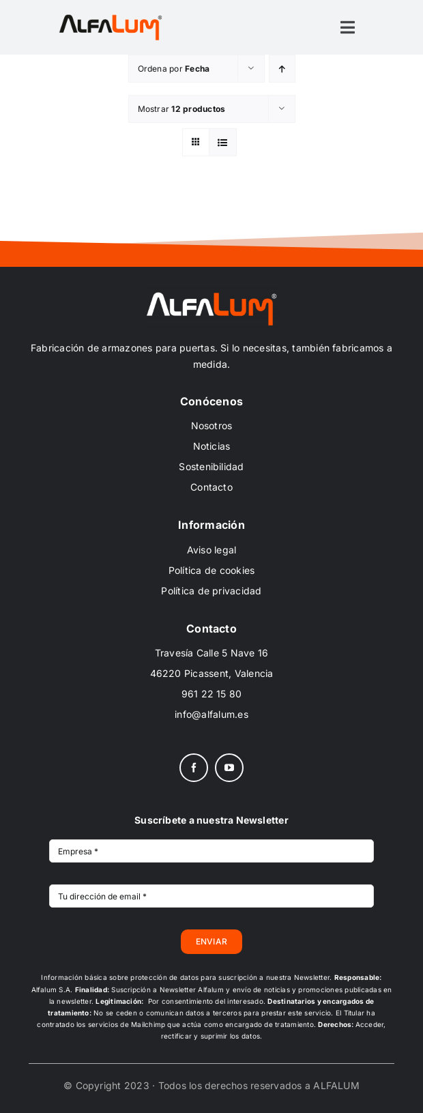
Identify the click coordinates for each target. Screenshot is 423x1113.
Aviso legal (212, 549)
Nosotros (212, 425)
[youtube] (229, 767)
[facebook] (193, 767)
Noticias (212, 446)
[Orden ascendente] (282, 69)
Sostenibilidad (211, 466)
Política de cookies (212, 570)
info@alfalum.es (211, 714)
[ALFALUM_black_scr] (110, 16)
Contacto (211, 487)
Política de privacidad (211, 590)
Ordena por (174, 68)
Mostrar (182, 109)
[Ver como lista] (222, 142)
